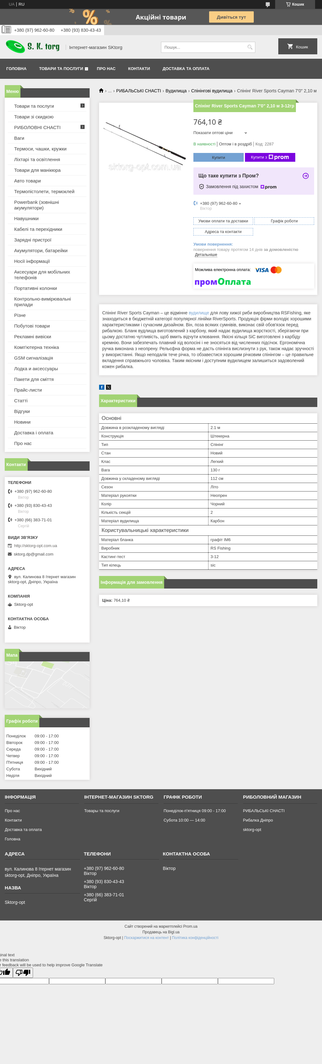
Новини (22, 422)
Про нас (106, 68)
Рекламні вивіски (32, 336)
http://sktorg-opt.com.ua (35, 545)
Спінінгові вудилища (211, 90)
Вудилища (176, 90)
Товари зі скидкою (33, 116)
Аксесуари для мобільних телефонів (42, 274)
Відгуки (22, 411)
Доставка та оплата (186, 68)
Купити (218, 157)
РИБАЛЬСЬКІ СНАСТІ (138, 90)
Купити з (270, 157)
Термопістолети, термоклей (44, 191)
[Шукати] (249, 47)
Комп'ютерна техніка (36, 347)
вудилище (199, 312)
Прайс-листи (28, 390)
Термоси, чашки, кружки (40, 148)
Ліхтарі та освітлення (37, 159)
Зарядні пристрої (32, 239)
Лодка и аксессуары (36, 368)
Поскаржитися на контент (146, 938)
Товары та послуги (101, 810)
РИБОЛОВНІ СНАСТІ (37, 127)
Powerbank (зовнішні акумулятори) (36, 204)
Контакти (139, 68)
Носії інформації (32, 261)
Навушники (26, 218)
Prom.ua (190, 926)
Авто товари (27, 180)
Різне (20, 315)
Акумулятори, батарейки (41, 250)
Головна (16, 68)
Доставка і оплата (33, 432)
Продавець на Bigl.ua (161, 932)
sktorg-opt (252, 829)
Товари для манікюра (37, 170)
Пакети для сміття (34, 379)
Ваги (19, 138)
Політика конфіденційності (195, 938)
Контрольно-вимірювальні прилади (42, 301)
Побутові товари (32, 325)
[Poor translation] (23, 973)
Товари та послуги (61, 68)
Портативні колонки (35, 288)
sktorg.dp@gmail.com (33, 554)
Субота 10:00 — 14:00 (184, 820)
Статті (21, 400)
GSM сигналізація (33, 358)
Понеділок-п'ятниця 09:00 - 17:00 (195, 810)
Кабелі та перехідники (38, 229)
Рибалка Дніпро (258, 820)
